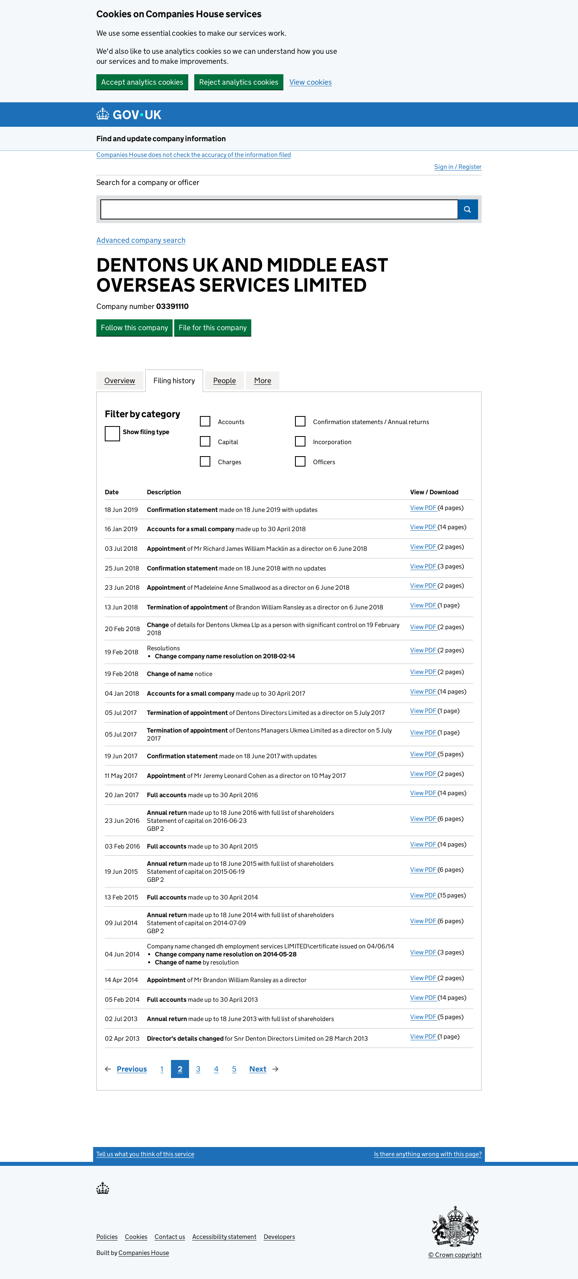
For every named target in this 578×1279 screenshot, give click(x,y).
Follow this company (134, 327)
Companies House (143, 1253)
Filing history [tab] (174, 380)
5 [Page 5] (234, 1069)
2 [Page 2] (180, 1069)
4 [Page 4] (216, 1069)
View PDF (424, 508)
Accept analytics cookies (142, 82)
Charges (220, 463)
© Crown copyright (455, 1255)
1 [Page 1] (162, 1069)
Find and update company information (161, 138)
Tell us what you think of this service (145, 1154)
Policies (107, 1236)
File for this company (213, 327)
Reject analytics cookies (239, 82)
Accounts (222, 423)
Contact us (170, 1236)
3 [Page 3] (198, 1069)
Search (468, 209)
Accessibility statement (224, 1236)
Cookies (136, 1236)
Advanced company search (140, 240)
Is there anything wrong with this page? (428, 1154)
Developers (279, 1236)
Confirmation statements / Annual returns (362, 423)
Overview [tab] (119, 380)
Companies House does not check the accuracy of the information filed (193, 154)
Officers (315, 463)
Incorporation (323, 443)
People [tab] (224, 380)
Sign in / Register (458, 167)
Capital (219, 443)
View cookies (310, 82)
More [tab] (262, 380)
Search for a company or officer (147, 182)
